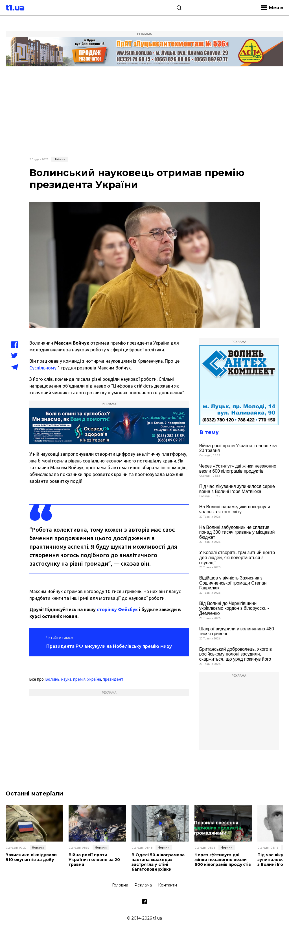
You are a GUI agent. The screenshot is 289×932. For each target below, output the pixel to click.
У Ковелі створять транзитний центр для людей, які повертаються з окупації (237, 557)
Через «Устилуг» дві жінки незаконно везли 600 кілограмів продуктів (237, 468)
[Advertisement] (144, 110)
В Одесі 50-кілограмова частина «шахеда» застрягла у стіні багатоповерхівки (158, 862)
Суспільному (42, 367)
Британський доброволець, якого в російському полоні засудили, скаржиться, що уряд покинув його (235, 654)
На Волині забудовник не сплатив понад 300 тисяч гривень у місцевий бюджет (237, 532)
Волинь (52, 679)
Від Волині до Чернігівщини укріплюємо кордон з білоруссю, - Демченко (234, 608)
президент (113, 679)
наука (66, 679)
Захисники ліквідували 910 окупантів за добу (31, 857)
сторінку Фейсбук (117, 609)
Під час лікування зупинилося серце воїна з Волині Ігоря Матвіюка (237, 489)
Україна (94, 679)
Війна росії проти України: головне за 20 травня (238, 448)
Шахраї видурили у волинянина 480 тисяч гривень (236, 631)
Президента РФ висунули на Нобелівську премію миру (109, 646)
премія (79, 679)
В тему (209, 432)
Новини (59, 159)
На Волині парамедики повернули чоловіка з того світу (234, 509)
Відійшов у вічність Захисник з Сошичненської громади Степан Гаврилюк (233, 583)
